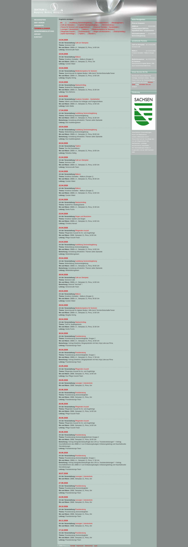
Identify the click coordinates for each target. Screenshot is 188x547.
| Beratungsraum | (117, 23)
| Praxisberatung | (84, 31)
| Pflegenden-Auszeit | (67, 31)
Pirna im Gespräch (138, 23)
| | (65, 23)
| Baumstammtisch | (102, 23)
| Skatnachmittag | (119, 31)
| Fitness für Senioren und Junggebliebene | (75, 27)
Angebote (39, 25)
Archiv (37, 34)
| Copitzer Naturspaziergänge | (88, 25)
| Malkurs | (85, 29)
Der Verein (39, 23)
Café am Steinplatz (81, 43)
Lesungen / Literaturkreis (83, 383)
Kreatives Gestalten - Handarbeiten (87, 99)
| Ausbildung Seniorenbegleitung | (80, 23)
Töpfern (78, 146)
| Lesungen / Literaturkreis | (69, 29)
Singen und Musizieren (83, 216)
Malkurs (78, 57)
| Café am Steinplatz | (67, 25)
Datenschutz (89, 545)
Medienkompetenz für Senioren (86, 71)
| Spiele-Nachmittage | (67, 34)
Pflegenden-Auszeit (82, 230)
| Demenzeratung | (107, 25)
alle (61, 23)
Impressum (80, 545)
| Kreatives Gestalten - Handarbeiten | (106, 27)
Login (95, 545)
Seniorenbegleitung (44, 31)
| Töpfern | (81, 34)
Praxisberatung (80, 336)
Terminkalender (42, 28)
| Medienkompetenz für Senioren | (103, 29)
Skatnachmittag (80, 85)
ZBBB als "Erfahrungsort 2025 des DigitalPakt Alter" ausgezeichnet (143, 28)
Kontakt (38, 37)
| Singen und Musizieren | (101, 31)
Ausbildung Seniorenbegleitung (86, 113)
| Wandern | (92, 34)
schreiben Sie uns (145, 84)
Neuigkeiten (40, 20)
